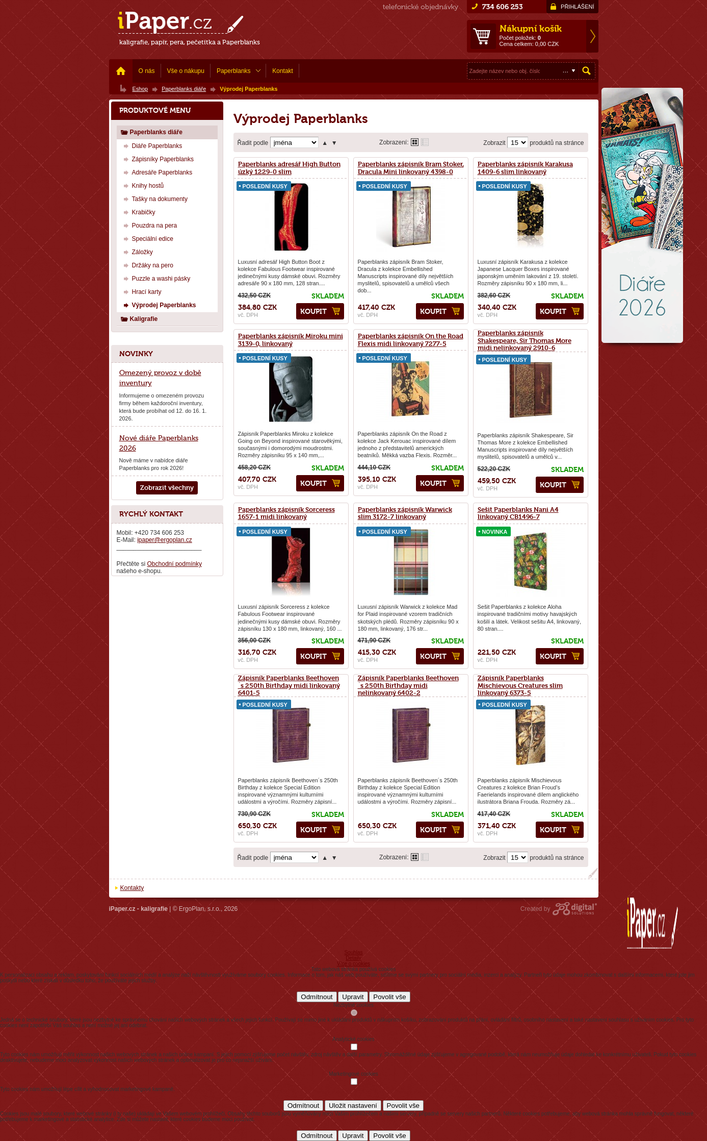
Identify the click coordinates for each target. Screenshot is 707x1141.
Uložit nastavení (353, 1105)
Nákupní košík (531, 28)
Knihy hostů (142, 185)
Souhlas (353, 952)
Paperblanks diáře (151, 132)
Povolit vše (389, 997)
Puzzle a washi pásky (156, 278)
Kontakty (132, 887)
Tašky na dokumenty (154, 199)
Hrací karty (141, 291)
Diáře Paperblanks (151, 146)
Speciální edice (147, 238)
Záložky (137, 252)
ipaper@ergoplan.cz (164, 539)
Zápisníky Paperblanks (157, 159)
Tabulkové (425, 142)
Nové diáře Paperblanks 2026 (158, 443)
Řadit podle (253, 142)
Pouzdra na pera (149, 225)
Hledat (587, 71)
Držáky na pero (147, 265)
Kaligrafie (139, 319)
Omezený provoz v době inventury (160, 377)
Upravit (352, 997)
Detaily (353, 958)
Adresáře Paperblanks (157, 172)
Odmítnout (316, 997)
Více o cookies (353, 963)
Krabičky (138, 212)
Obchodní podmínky (174, 563)
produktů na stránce (557, 142)
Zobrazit (494, 142)
